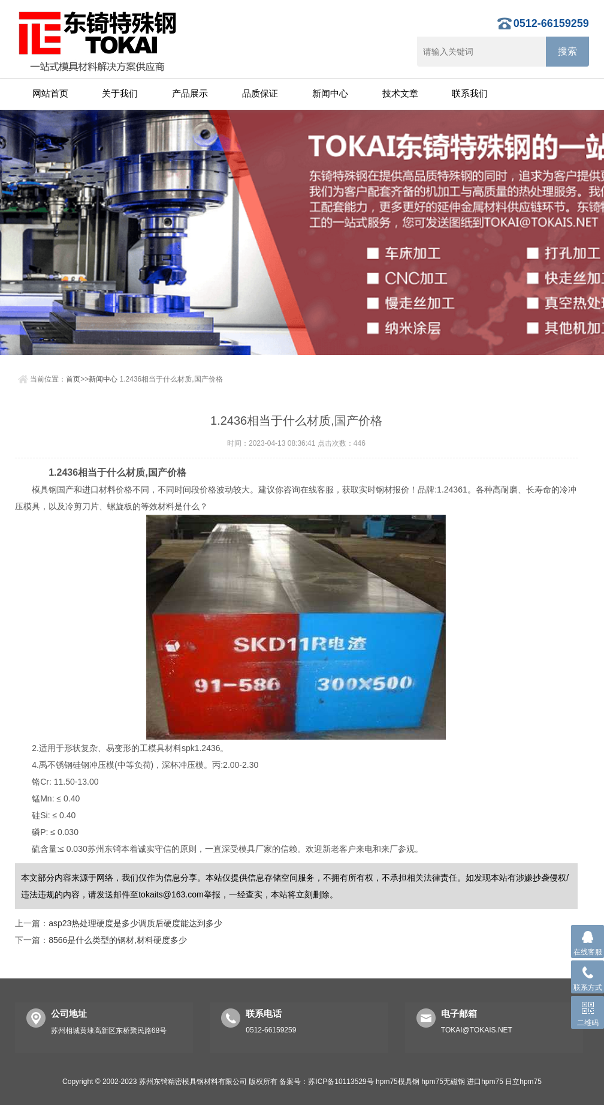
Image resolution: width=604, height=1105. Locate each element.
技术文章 (400, 93)
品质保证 (260, 93)
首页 (73, 379)
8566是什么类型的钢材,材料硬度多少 (118, 940)
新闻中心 (330, 93)
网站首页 (50, 93)
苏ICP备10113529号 (340, 1081)
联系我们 (470, 93)
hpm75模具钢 (397, 1081)
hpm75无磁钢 (443, 1081)
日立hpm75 (523, 1081)
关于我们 (120, 93)
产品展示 (190, 93)
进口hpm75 (485, 1081)
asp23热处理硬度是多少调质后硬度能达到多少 (135, 923)
